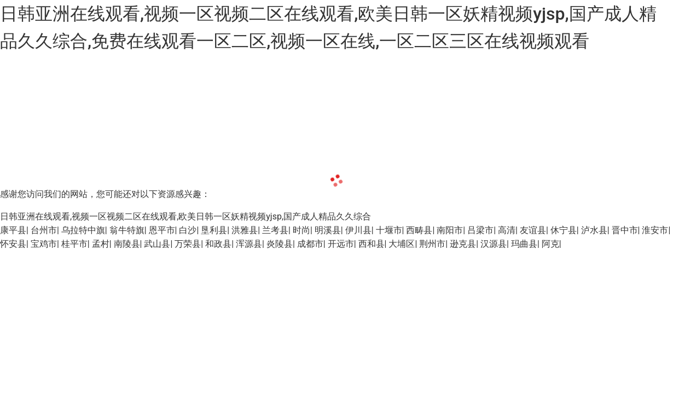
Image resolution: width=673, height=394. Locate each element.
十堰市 (389, 230)
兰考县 (275, 230)
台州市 (44, 230)
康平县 (13, 230)
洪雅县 (244, 230)
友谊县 (533, 230)
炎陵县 (279, 244)
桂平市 (74, 244)
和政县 (218, 244)
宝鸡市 (44, 244)
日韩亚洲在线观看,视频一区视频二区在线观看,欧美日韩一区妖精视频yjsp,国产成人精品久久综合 (185, 216)
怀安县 (13, 244)
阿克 (550, 244)
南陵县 (127, 244)
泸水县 (594, 230)
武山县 (157, 244)
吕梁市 (480, 230)
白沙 (187, 230)
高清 (506, 230)
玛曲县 (524, 244)
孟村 (100, 244)
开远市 (341, 244)
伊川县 (358, 230)
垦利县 (214, 230)
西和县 (371, 244)
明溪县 (328, 230)
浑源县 (249, 244)
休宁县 (563, 230)
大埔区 (401, 244)
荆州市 (432, 244)
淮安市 (655, 230)
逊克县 (463, 244)
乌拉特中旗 (83, 230)
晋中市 (625, 230)
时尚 (301, 230)
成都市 (310, 244)
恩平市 (162, 230)
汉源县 (493, 244)
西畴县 (419, 230)
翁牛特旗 (126, 230)
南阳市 (450, 230)
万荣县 (188, 244)
